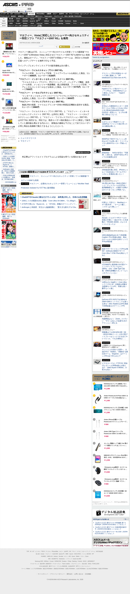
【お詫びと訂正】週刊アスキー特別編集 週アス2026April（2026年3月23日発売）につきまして (110, 523)
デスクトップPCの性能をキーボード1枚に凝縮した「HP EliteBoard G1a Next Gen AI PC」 (115, 75)
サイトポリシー (43, 574)
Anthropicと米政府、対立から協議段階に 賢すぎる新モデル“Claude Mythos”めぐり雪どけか (60, 207)
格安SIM (13, 16)
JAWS (11, 23)
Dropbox (47, 23)
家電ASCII (21, 16)
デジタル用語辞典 (62, 566)
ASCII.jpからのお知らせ (101, 519)
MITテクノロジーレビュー (83, 566)
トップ (3, 14)
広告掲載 (88, 574)
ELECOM (11, 21)
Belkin (75, 21)
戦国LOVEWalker (103, 568)
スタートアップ (84, 14)
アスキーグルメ (30, 16)
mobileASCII (71, 566)
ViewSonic (68, 21)
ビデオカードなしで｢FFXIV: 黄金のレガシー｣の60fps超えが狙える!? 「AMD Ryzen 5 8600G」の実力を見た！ (115, 366)
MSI (47, 18)
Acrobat (18, 23)
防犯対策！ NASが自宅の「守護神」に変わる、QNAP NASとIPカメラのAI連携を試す (115, 155)
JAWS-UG (50, 556)
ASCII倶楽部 (123, 14)
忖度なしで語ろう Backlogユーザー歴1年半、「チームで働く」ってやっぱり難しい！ (114, 204)
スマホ (76, 14)
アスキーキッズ (5, 16)
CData (53, 23)
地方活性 (71, 16)
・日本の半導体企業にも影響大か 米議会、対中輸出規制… (8, 177)
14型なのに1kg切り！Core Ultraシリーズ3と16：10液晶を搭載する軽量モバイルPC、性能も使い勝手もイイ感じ (114, 285)
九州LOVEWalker (81, 568)
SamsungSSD (38, 21)
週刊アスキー (39, 16)
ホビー (55, 14)
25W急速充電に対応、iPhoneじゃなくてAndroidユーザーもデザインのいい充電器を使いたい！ (115, 172)
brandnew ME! (39, 26)
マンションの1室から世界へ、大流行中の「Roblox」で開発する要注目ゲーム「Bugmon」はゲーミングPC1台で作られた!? (115, 353)
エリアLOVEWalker (36, 568)
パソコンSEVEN (39, 19)
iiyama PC (62, 554)
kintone (25, 23)
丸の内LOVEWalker (92, 568)
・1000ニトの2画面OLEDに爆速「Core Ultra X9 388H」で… (8, 158)
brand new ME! (77, 558)
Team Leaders (66, 563)
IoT (12, 14)
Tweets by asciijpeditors (100, 57)
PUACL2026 (77, 16)
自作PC (61, 14)
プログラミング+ (58, 16)
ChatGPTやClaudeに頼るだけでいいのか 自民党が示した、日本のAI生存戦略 (54, 197)
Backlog (60, 23)
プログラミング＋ (76, 563)
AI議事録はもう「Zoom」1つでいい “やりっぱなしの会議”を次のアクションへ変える (115, 321)
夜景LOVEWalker (70, 568)
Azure (32, 23)
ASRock (46, 21)
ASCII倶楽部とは (10, 182)
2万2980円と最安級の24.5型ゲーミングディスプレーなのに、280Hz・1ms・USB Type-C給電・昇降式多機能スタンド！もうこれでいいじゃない (115, 268)
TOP (28, 551)
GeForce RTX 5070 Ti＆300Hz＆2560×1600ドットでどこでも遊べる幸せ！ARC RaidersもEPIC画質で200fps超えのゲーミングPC (115, 302)
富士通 (11, 18)
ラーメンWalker (25, 568)
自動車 (49, 14)
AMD (18, 21)
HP (61, 18)
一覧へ (126, 519)
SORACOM (58, 561)
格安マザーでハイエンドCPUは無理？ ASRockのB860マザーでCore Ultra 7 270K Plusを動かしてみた (115, 252)
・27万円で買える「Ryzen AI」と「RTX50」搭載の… (8, 164)
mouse (18, 18)
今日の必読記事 (43, 566)
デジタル (26, 4)
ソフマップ (32, 25)
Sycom (32, 18)
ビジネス (17, 14)
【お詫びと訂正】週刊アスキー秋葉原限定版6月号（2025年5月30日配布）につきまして (111, 528)
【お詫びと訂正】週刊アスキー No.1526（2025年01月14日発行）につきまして (111, 532)
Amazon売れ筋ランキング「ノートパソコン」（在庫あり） (8, 35)
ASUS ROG (25, 21)
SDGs (66, 16)
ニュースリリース (28, 138)
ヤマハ (75, 23)
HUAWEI (60, 21)
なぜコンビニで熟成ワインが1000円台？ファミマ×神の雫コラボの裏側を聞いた (114, 124)
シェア (41, 46)
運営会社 (69, 574)
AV (67, 14)
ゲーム (92, 14)
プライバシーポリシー (57, 574)
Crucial (54, 21)
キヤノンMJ (18, 25)
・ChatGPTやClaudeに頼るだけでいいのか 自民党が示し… (8, 152)
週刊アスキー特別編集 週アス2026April (8, 216)
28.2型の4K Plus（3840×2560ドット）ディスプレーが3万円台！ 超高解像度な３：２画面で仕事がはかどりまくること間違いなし (115, 186)
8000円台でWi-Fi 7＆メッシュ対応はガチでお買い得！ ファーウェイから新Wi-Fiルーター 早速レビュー (115, 142)
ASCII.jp (10, 4)
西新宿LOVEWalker (59, 568)
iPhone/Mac (40, 14)
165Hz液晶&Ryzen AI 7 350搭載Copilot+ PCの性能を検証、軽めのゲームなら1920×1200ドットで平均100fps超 (115, 238)
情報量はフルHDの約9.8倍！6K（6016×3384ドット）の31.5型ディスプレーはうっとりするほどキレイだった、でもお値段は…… (115, 335)
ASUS (53, 18)
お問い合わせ (78, 574)
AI (8, 14)
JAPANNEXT (25, 26)
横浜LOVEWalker (47, 568)
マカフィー (11, 25)
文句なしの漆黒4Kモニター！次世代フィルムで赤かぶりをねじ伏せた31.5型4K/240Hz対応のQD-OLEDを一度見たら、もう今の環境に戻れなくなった (115, 110)
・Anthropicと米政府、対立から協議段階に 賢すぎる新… (8, 171)
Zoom (82, 23)
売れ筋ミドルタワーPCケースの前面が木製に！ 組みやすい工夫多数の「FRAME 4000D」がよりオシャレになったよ (115, 221)
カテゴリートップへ (83, 152)
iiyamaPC (25, 18)
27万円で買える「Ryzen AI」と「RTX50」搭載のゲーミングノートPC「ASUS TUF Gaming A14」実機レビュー (68, 204)
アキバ (71, 14)
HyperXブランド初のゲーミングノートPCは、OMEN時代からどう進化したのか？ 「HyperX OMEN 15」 (114, 92)
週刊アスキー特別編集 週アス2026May (8, 190)
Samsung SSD (39, 561)
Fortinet (68, 23)
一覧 (56, 47)
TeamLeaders (48, 16)
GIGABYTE (32, 21)
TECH (24, 14)
